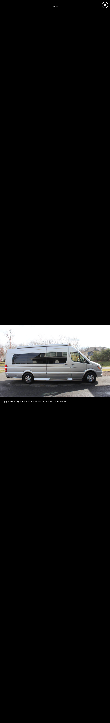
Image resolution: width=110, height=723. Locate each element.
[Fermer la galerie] (105, 5)
